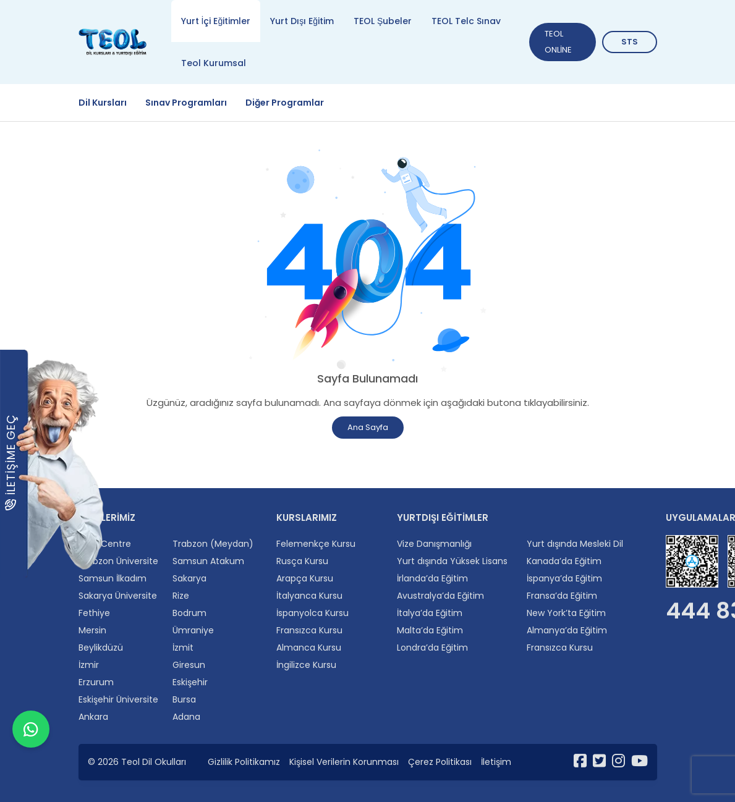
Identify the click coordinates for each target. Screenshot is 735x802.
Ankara (93, 717)
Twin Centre (105, 544)
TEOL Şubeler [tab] (383, 21)
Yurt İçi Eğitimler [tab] (216, 21)
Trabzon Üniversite (118, 561)
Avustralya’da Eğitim (440, 595)
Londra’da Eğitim (432, 647)
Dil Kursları (103, 102)
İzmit (182, 647)
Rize (180, 595)
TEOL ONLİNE (558, 42)
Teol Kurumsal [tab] (213, 63)
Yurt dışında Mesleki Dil (575, 544)
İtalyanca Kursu (309, 595)
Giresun (188, 665)
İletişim (496, 762)
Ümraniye (193, 630)
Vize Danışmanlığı (434, 544)
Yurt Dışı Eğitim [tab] (302, 21)
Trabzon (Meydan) (212, 544)
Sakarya (189, 578)
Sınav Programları (186, 102)
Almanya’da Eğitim (567, 630)
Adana (186, 717)
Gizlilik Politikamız (244, 762)
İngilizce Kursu (306, 665)
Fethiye (94, 613)
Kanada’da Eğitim (564, 561)
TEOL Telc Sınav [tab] (466, 21)
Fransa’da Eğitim (562, 595)
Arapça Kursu (304, 578)
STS (629, 42)
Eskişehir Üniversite (118, 699)
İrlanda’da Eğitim (432, 578)
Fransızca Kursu (309, 630)
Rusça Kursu (302, 561)
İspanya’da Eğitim (564, 578)
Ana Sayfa (367, 427)
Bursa (184, 699)
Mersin (92, 630)
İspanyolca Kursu (312, 613)
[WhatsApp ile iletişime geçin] (30, 771)
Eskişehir (190, 682)
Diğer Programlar (284, 102)
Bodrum (189, 613)
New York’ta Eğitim (566, 613)
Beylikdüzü (101, 647)
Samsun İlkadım (113, 578)
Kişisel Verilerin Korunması (344, 762)
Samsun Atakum (208, 561)
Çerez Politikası (440, 762)
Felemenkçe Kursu (315, 544)
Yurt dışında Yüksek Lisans (452, 561)
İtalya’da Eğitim (429, 613)
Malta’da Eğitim (430, 630)
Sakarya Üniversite (118, 595)
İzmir (89, 665)
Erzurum (96, 682)
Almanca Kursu (308, 647)
